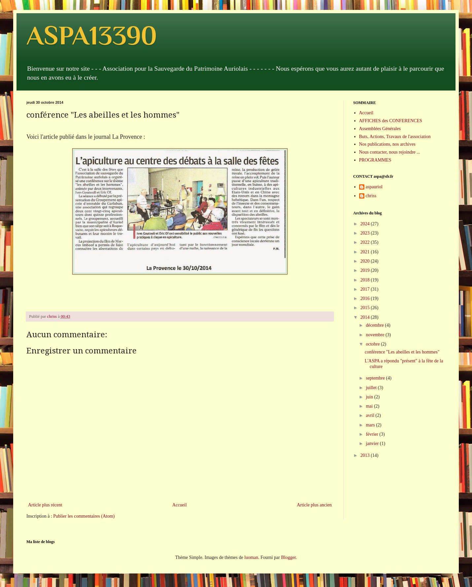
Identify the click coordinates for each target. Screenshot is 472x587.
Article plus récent (45, 504)
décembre (375, 325)
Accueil (179, 504)
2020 (365, 261)
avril (370, 415)
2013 (365, 455)
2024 (365, 223)
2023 (365, 233)
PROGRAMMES (375, 160)
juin (370, 396)
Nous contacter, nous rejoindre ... (389, 152)
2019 (365, 270)
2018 (365, 279)
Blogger (288, 557)
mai (370, 406)
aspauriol (374, 186)
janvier (373, 443)
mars (371, 424)
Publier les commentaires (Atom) (84, 516)
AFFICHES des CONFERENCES (390, 120)
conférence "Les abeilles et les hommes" (402, 351)
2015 (365, 307)
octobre (373, 344)
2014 (365, 317)
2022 (365, 242)
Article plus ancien (314, 504)
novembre (375, 334)
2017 (365, 289)
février (372, 434)
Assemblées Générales (380, 128)
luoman (251, 557)
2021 (365, 251)
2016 (365, 298)
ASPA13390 (91, 35)
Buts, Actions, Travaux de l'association (395, 136)
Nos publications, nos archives (387, 144)
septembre (376, 378)
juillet (372, 387)
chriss (371, 195)
